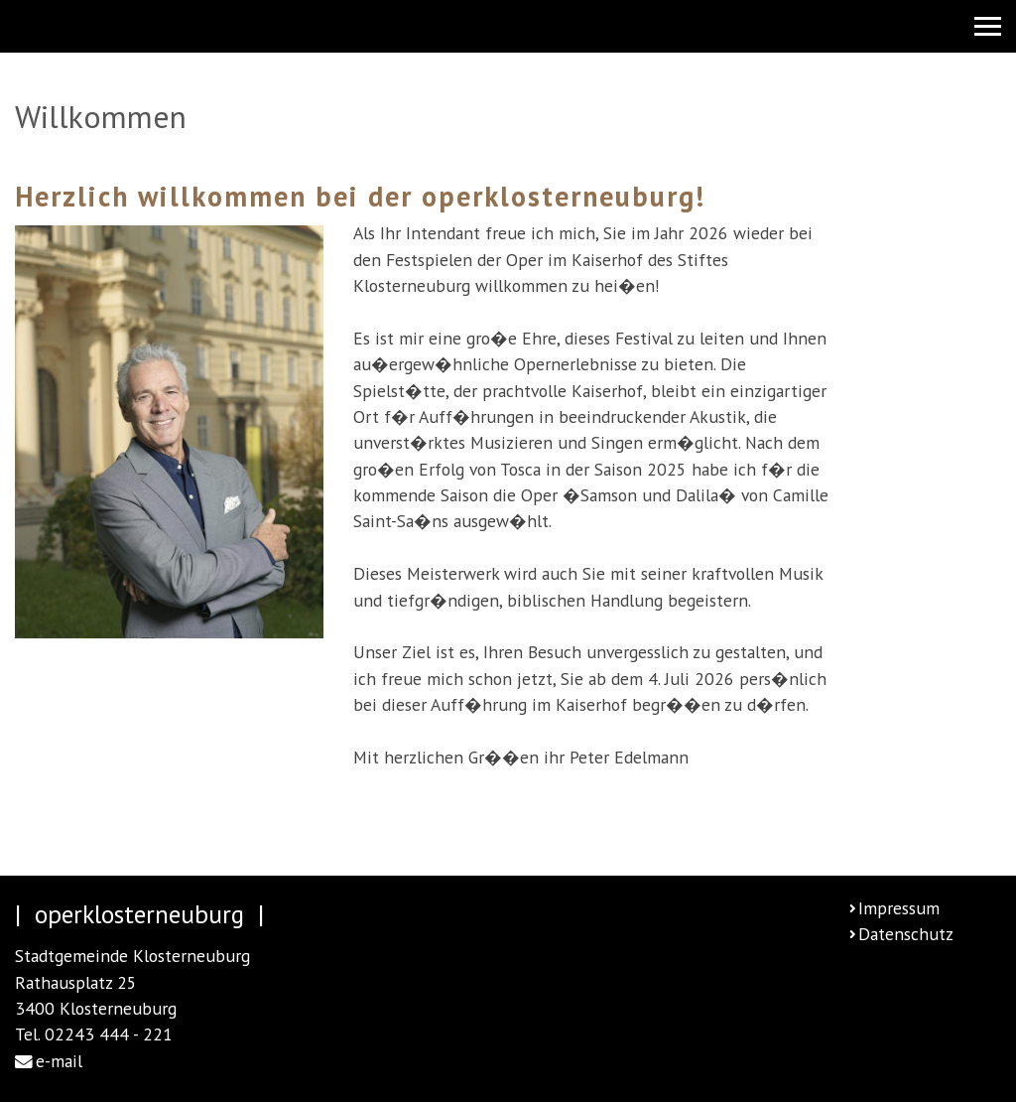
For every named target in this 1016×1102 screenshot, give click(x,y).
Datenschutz (905, 933)
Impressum (899, 907)
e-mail (59, 1060)
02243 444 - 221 (109, 1034)
